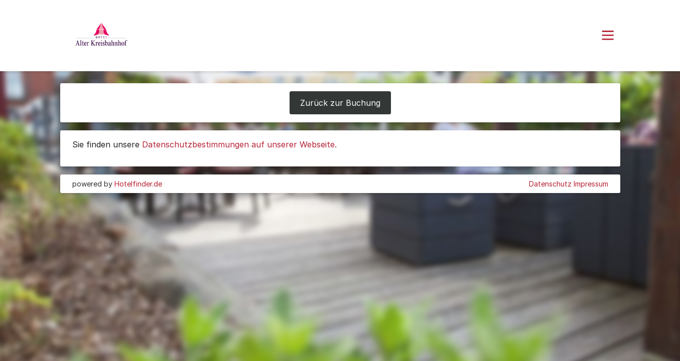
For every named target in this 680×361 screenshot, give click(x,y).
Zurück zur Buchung (340, 103)
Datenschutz (550, 183)
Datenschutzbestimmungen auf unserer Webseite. (239, 144)
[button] (607, 36)
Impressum (591, 183)
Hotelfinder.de (138, 183)
